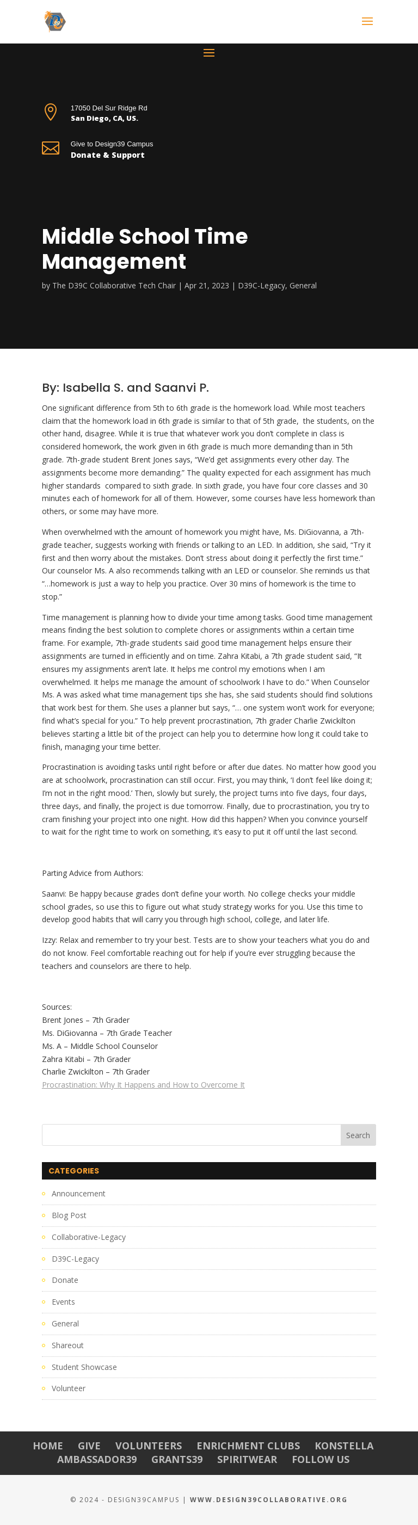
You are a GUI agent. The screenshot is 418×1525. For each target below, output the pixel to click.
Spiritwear (247, 1459)
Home (48, 1445)
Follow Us (320, 1459)
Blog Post (69, 1215)
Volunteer (68, 1388)
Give (89, 1445)
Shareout (68, 1345)
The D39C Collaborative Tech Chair (114, 285)
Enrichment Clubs (248, 1445)
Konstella (344, 1445)
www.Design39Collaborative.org (269, 1499)
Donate (65, 1280)
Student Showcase (84, 1367)
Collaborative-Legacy (89, 1237)
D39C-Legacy (261, 285)
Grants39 (176, 1459)
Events (63, 1301)
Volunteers (148, 1445)
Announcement (79, 1193)
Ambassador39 (97, 1459)
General (303, 285)
